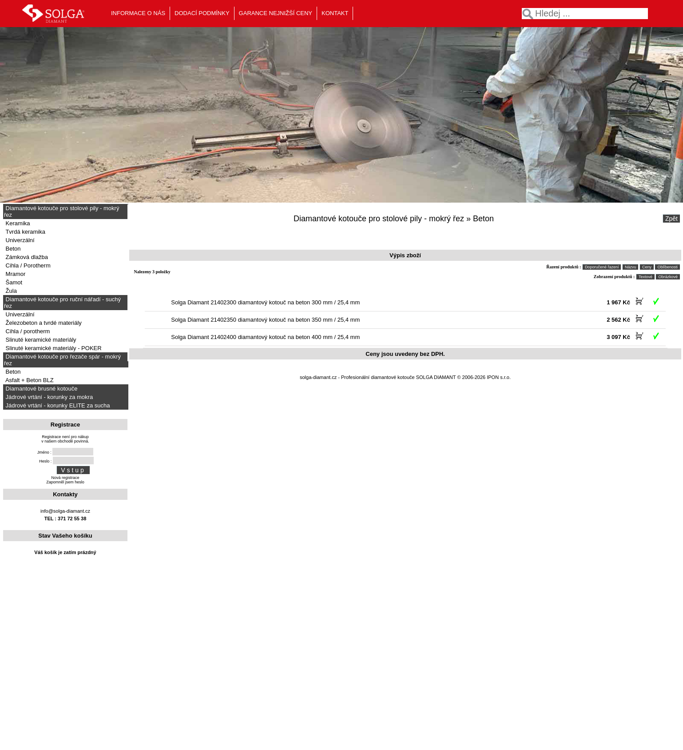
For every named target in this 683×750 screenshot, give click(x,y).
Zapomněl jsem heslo (65, 482)
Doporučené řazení (602, 267)
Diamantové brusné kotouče (40, 388)
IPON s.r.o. (499, 377)
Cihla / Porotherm (27, 265)
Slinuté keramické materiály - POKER (53, 348)
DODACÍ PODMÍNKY (202, 13)
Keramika (17, 223)
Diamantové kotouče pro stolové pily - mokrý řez (61, 211)
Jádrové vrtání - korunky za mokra (48, 397)
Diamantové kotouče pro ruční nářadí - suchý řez (62, 302)
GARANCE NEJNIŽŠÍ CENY (275, 13)
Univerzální (19, 240)
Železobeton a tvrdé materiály (43, 322)
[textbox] (585, 13)
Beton (12, 248)
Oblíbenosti (667, 267)
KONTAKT (335, 13)
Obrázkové (668, 277)
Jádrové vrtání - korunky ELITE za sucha (57, 405)
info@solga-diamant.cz (65, 511)
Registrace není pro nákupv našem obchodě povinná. (65, 439)
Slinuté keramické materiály (40, 339)
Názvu (630, 267)
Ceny (646, 267)
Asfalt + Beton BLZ (29, 380)
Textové (645, 277)
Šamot (13, 282)
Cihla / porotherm (27, 331)
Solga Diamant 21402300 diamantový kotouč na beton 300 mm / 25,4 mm (265, 302)
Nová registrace (65, 477)
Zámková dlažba (26, 257)
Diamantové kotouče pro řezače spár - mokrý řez (62, 360)
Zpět (671, 218)
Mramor (14, 274)
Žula (10, 290)
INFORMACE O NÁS (138, 13)
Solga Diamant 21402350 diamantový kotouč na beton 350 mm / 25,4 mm (265, 319)
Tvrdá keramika (24, 231)
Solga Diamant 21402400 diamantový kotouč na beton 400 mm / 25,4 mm (265, 337)
